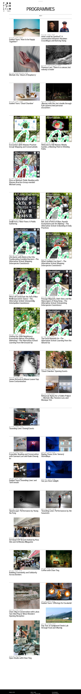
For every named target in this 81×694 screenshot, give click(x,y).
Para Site (9, 6)
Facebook (55, 692)
